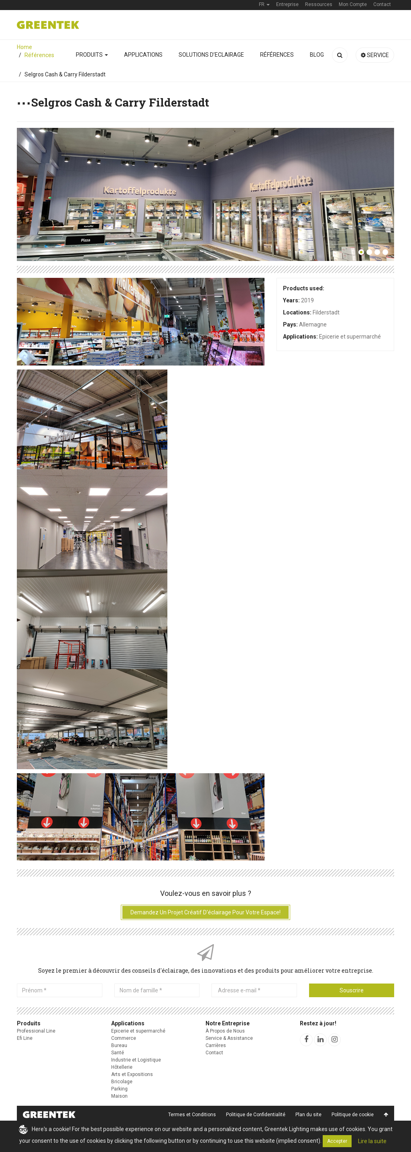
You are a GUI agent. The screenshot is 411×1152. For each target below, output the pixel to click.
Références (277, 54)
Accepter (337, 1141)
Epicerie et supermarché (138, 1031)
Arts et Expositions (132, 1074)
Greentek (48, 25)
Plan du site (308, 1114)
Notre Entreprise (228, 1023)
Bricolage (121, 1081)
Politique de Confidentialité (255, 1114)
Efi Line (25, 1038)
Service (375, 55)
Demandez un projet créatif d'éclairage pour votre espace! (205, 912)
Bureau (119, 1045)
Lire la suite (372, 1141)
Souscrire (352, 990)
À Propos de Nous (225, 1031)
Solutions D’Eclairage (211, 54)
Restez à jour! (318, 1023)
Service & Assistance (229, 1038)
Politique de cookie (353, 1114)
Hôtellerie (121, 1067)
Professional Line (36, 1031)
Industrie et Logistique (136, 1060)
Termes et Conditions (192, 1114)
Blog (317, 54)
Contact (214, 1052)
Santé (117, 1052)
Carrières (216, 1045)
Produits (92, 54)
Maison (119, 1096)
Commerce (123, 1038)
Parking (119, 1089)
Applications (143, 54)
